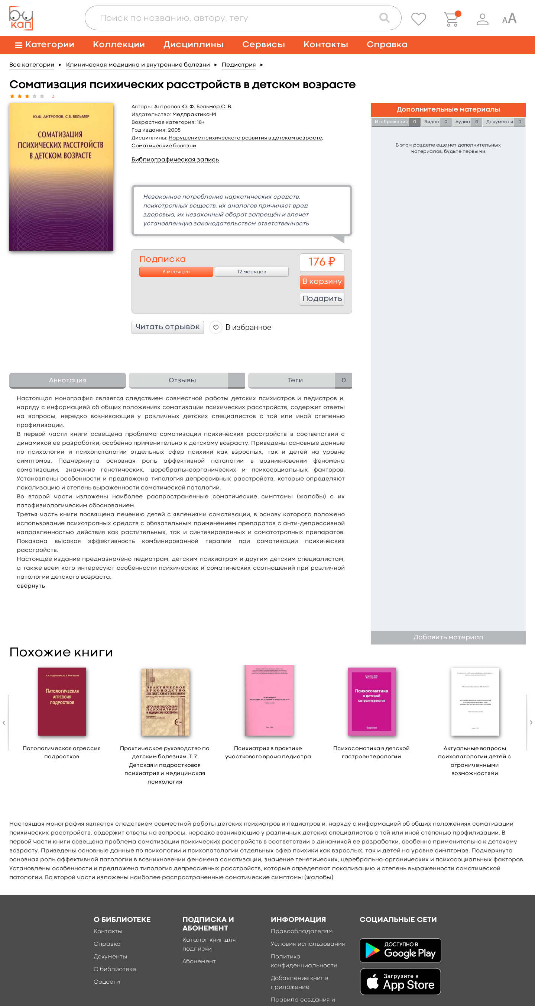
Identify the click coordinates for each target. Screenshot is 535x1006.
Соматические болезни (164, 146)
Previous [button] (5, 723)
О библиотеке (115, 969)
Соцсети (107, 982)
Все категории (31, 65)
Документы (110, 957)
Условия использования (308, 944)
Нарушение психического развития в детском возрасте (245, 138)
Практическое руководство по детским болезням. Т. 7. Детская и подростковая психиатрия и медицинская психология (165, 765)
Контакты (326, 45)
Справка (387, 45)
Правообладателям (302, 931)
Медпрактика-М (194, 114)
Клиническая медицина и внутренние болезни (138, 65)
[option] (61, 715)
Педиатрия (239, 65)
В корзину (322, 282)
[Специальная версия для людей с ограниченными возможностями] (509, 19)
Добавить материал (448, 637)
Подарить (322, 299)
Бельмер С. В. (215, 107)
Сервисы (263, 45)
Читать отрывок (168, 327)
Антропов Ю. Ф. (174, 107)
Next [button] (529, 723)
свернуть (31, 586)
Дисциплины (193, 45)
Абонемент (199, 961)
